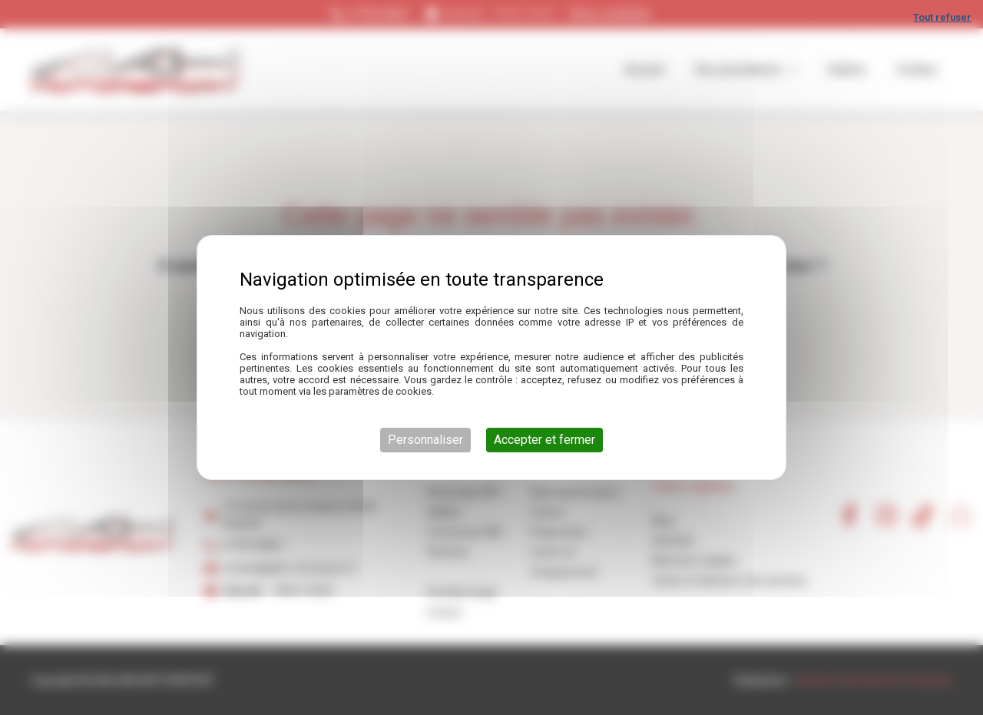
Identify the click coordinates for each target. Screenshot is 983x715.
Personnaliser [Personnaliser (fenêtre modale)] (425, 439)
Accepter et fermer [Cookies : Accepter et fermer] (544, 439)
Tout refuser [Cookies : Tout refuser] (942, 17)
